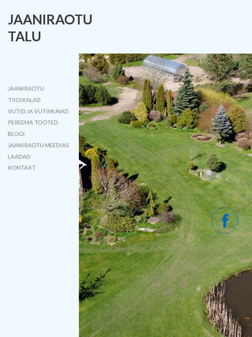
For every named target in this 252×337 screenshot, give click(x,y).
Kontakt (22, 167)
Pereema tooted (33, 122)
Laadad (19, 156)
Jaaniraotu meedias (38, 145)
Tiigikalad (24, 99)
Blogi (16, 133)
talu (24, 36)
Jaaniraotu (50, 19)
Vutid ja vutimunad (38, 111)
